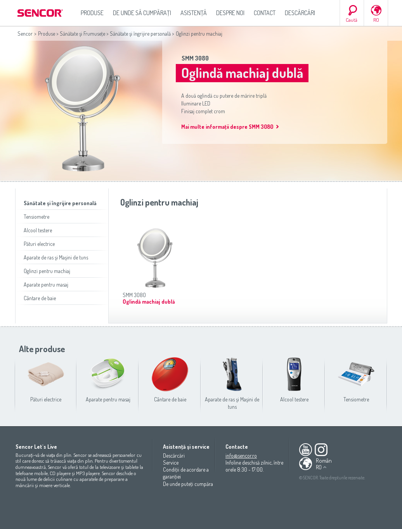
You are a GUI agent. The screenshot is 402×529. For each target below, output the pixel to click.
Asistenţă (193, 13)
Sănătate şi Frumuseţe (82, 33)
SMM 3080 (195, 58)
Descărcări (300, 13)
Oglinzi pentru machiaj (47, 271)
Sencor (25, 33)
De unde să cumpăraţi (142, 13)
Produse (92, 13)
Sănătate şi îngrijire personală (140, 33)
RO (376, 20)
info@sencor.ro (241, 455)
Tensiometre (36, 216)
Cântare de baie (40, 298)
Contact (265, 13)
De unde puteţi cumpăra (188, 484)
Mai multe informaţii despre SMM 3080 (227, 126)
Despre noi (230, 13)
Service (170, 462)
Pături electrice (39, 243)
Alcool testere (38, 230)
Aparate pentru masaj (46, 284)
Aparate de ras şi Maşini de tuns (56, 257)
